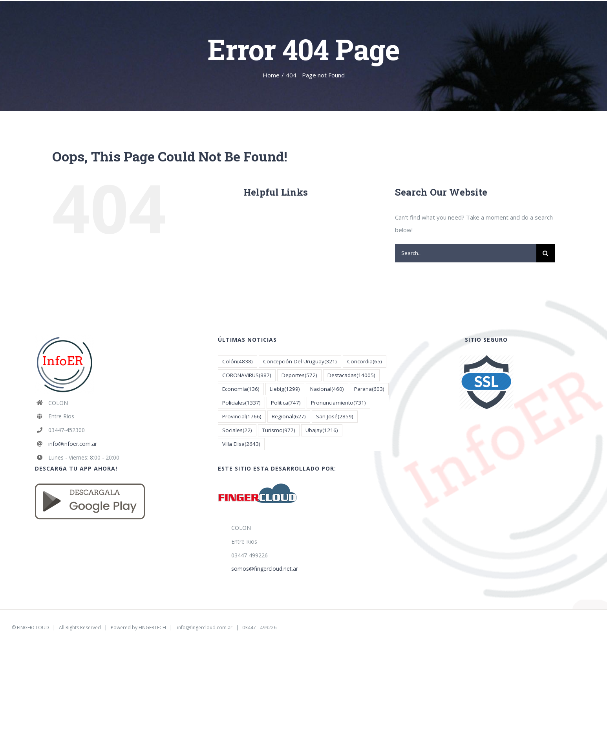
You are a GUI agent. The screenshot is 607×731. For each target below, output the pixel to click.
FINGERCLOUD (33, 627)
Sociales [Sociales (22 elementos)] (237, 430)
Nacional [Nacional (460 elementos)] (327, 389)
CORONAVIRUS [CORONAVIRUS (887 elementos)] (246, 375)
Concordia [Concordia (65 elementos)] (364, 361)
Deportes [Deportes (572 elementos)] (299, 375)
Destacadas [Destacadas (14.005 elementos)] (351, 375)
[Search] (545, 253)
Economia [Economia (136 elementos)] (241, 389)
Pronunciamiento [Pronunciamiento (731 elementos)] (338, 403)
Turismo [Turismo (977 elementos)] (278, 430)
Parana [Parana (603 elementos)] (369, 389)
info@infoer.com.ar (72, 443)
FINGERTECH (152, 627)
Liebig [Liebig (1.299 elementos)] (285, 389)
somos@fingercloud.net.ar (264, 568)
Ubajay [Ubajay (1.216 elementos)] (321, 430)
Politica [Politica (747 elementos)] (286, 403)
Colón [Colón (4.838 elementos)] (237, 361)
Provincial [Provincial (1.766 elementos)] (241, 416)
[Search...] (465, 253)
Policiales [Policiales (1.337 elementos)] (241, 403)
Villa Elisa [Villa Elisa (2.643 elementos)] (241, 444)
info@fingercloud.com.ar (204, 627)
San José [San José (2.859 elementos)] (334, 416)
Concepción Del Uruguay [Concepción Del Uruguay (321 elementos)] (300, 361)
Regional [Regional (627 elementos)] (289, 416)
